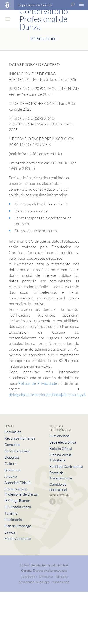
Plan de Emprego (17, 526)
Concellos (12, 444)
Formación (12, 432)
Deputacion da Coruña (35, 5)
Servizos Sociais (16, 451)
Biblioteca (12, 470)
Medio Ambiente (17, 538)
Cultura (10, 463)
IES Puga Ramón (17, 500)
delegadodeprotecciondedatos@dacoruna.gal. (47, 394)
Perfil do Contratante (66, 466)
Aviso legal (43, 582)
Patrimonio (13, 519)
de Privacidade (44, 383)
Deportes (12, 457)
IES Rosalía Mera (17, 507)
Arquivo (10, 476)
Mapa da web (60, 582)
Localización (29, 576)
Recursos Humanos (19, 438)
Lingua (9, 532)
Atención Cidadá (17, 482)
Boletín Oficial (61, 448)
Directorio (46, 576)
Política (24, 383)
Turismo (10, 513)
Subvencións (59, 435)
